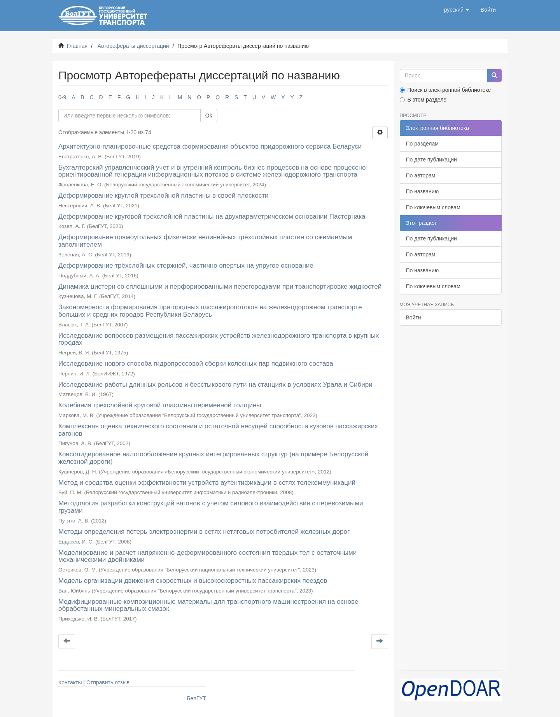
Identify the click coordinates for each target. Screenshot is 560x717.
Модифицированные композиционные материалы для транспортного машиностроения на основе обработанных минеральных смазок (208, 605)
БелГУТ (196, 698)
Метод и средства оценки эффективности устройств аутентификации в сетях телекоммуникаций (206, 482)
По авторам (421, 175)
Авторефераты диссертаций (133, 46)
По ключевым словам (433, 207)
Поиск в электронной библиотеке (445, 90)
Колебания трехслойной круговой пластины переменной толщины (159, 405)
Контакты (70, 682)
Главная (77, 46)
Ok (208, 115)
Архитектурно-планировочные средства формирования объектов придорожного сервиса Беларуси (210, 146)
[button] (456, 9)
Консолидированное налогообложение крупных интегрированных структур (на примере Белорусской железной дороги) (213, 458)
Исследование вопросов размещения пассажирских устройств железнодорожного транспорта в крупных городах (218, 339)
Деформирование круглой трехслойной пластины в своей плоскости (163, 195)
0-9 (62, 97)
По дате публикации (431, 159)
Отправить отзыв (108, 682)
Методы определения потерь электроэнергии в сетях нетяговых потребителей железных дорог (204, 531)
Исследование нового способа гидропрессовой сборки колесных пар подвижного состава (195, 363)
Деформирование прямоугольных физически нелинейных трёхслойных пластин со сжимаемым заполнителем (205, 240)
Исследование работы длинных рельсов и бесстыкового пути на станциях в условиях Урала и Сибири (215, 384)
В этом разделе (423, 99)
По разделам (422, 143)
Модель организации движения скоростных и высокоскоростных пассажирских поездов (192, 580)
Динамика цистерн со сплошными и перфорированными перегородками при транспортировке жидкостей (220, 286)
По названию (422, 191)
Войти (413, 317)
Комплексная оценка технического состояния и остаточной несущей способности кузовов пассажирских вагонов (218, 429)
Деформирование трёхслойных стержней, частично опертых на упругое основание (185, 265)
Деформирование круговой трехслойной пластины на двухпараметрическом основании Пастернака (212, 216)
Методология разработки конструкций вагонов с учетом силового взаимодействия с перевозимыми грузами (210, 507)
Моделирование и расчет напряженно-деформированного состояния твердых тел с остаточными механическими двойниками (207, 556)
